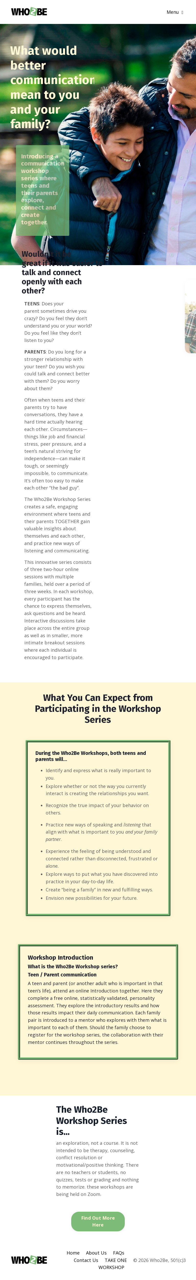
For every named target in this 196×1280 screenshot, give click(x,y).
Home (73, 1252)
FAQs (118, 1252)
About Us (96, 1252)
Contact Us (86, 1260)
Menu (175, 12)
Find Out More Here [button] (98, 1221)
